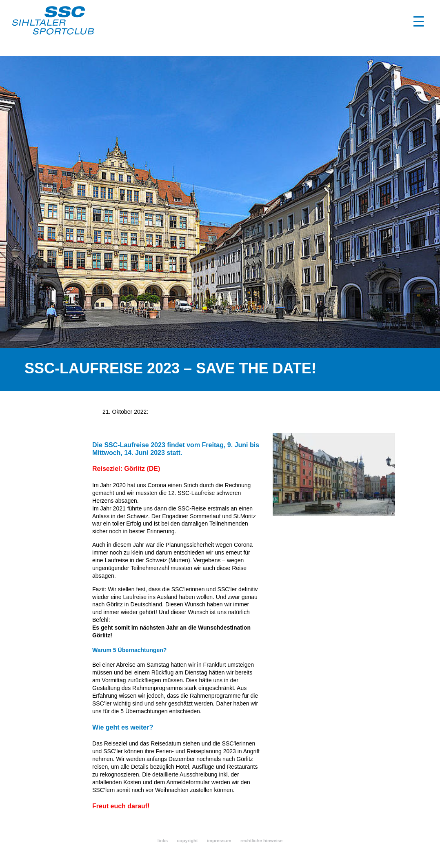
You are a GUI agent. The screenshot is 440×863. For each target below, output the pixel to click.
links (163, 840)
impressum (219, 840)
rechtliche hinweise (261, 840)
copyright (187, 840)
